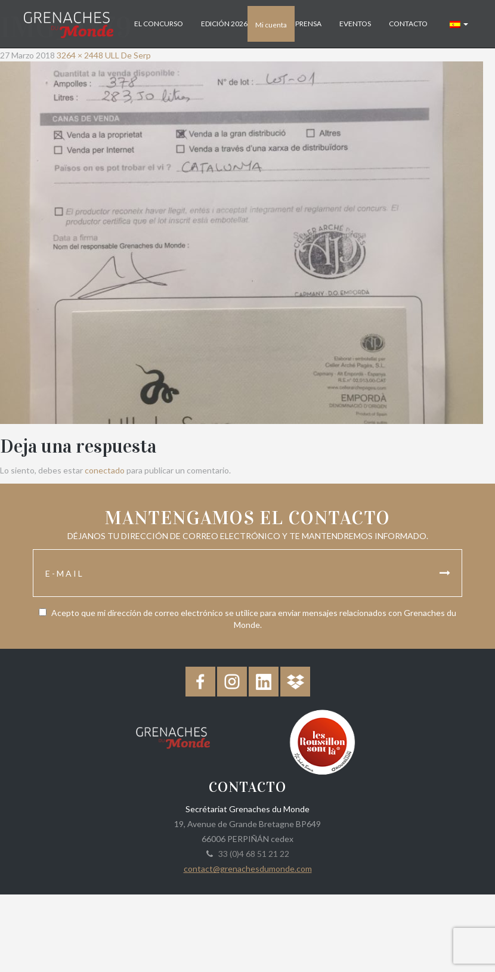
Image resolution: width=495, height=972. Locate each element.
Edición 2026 (224, 23)
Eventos (355, 23)
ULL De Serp (128, 55)
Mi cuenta (271, 24)
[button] (459, 24)
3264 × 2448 (80, 55)
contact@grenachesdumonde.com (248, 868)
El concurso (158, 23)
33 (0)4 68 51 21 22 (252, 854)
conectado (105, 470)
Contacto (408, 23)
